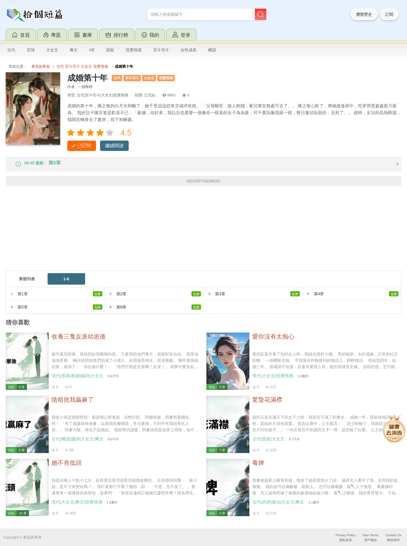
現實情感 (134, 50)
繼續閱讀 (114, 145)
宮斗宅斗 (161, 50)
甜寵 (110, 50)
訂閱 (389, 14)
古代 (11, 50)
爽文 (74, 50)
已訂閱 (84, 145)
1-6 (66, 283)
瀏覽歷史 (364, 14)
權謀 (212, 50)
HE (92, 50)
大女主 (52, 50)
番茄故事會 (40, 67)
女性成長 (189, 50)
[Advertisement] (178, 234)
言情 (31, 50)
